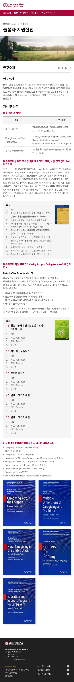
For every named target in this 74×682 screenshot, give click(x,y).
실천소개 (7, 13)
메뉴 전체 (71, 13)
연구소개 (34, 13)
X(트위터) (58, 68)
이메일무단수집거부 (11, 673)
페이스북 (62, 68)
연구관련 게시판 (48, 13)
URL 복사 (70, 68)
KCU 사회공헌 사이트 (44, 674)
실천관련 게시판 (21, 13)
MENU (69, 5)
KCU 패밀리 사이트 (43, 670)
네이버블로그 (66, 68)
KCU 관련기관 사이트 (44, 666)
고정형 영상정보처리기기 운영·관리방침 (17, 670)
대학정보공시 (9, 676)
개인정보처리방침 (10, 667)
